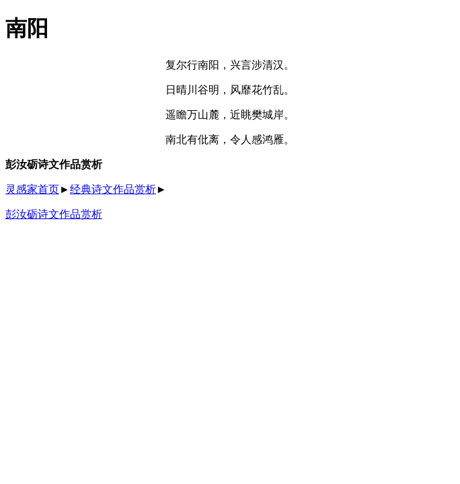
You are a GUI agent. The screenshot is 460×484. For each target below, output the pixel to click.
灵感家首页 (32, 189)
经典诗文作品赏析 (113, 189)
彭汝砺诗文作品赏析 (53, 214)
